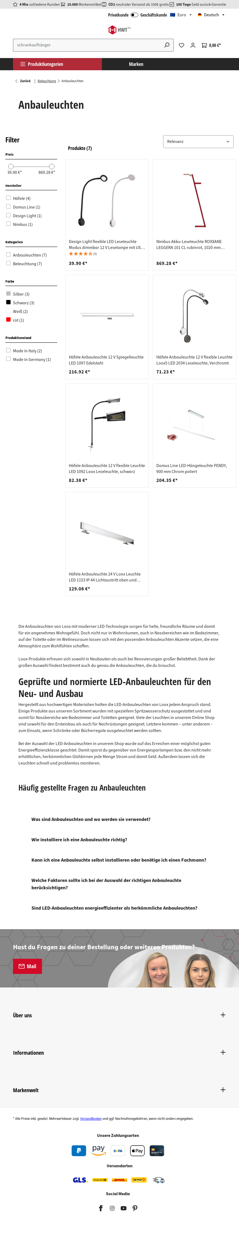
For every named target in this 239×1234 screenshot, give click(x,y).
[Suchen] (167, 45)
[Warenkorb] (211, 45)
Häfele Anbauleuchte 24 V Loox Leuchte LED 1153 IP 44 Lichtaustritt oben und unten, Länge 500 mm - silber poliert (105, 577)
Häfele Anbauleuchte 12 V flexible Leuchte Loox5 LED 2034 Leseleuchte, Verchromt (194, 360)
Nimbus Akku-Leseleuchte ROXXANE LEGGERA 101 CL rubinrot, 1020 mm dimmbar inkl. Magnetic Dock (189, 245)
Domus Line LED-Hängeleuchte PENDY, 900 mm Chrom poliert (191, 469)
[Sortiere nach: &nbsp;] (198, 141)
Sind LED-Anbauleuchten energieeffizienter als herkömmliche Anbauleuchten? (114, 908)
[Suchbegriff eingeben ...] (86, 45)
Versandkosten (91, 1118)
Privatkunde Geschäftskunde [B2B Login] (137, 15)
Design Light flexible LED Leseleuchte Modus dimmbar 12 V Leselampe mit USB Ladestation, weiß (106, 245)
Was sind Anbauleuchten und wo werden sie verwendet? (90, 819)
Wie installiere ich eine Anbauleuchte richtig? (79, 839)
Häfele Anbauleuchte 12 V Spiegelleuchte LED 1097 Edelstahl (106, 360)
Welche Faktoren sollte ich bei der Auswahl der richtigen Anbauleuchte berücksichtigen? (106, 884)
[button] (151, 141)
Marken (136, 64)
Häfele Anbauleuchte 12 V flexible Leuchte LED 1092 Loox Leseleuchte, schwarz (107, 469)
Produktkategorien (41, 64)
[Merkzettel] (181, 45)
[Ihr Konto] (193, 45)
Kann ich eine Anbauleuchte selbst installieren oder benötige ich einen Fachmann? (118, 860)
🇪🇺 (178, 15)
